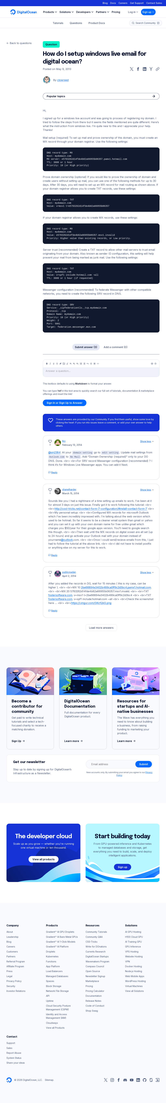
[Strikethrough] (57, 363)
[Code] (98, 363)
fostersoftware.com (60, 594)
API (47, 995)
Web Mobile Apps (134, 976)
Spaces (50, 980)
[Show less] (153, 441)
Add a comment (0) (115, 347)
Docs (113, 3)
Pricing (89, 985)
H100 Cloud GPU (134, 936)
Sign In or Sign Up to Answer (65, 402)
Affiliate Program (15, 966)
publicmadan (69, 571)
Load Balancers (54, 970)
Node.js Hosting (133, 970)
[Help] (155, 363)
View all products (43, 859)
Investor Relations (15, 990)
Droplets (50, 951)
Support (10, 1042)
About (9, 931)
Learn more (73, 740)
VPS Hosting (131, 951)
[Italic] (50, 363)
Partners (10, 956)
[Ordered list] (84, 363)
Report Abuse (13, 1052)
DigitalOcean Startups (97, 956)
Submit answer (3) (86, 347)
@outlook (67, 539)
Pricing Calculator (95, 990)
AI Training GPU (133, 941)
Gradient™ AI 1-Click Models (60, 941)
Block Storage (53, 985)
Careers (123, 3)
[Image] (64, 363)
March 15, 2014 (70, 493)
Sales (9, 1047)
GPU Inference (133, 946)
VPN (127, 961)
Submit (143, 763)
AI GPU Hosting (133, 931)
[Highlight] (67, 363)
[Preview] (152, 363)
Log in (133, 12)
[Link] (60, 363)
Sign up (148, 12)
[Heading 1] (70, 363)
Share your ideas (15, 1062)
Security (10, 985)
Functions (51, 961)
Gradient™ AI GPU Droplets (60, 931)
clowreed (63, 80)
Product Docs (97, 23)
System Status (13, 1057)
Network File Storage (57, 990)
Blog (105, 3)
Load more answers (101, 627)
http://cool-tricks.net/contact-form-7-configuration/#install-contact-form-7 (100, 508)
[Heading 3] (77, 363)
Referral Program (15, 961)
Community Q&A (94, 936)
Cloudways (52, 1022)
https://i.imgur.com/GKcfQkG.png (91, 602)
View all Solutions (134, 990)
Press (9, 970)
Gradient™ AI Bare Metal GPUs (62, 936)
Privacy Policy (14, 980)
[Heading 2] (74, 363)
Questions (76, 23)
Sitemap (49, 1079)
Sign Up (18, 740)
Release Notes (93, 1000)
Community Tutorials (96, 931)
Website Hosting (134, 956)
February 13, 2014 (72, 445)
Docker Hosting (133, 966)
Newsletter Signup (95, 976)
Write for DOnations (96, 946)
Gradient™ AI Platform (57, 946)
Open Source (93, 970)
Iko (63, 441)
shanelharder (69, 489)
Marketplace (92, 980)
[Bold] (47, 363)
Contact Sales (154, 3)
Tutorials (58, 23)
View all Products (55, 1027)
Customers (12, 951)
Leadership (12, 936)
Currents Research (96, 951)
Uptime (49, 1000)
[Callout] (91, 363)
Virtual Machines (134, 985)
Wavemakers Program (97, 961)
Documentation (94, 995)
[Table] (94, 363)
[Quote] (87, 363)
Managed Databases (57, 976)
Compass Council (95, 966)
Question (51, 44)
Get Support (137, 3)
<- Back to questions (19, 43)
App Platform (53, 966)
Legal (9, 976)
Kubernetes (52, 956)
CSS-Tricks (91, 941)
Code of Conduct (95, 1005)
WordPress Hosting (135, 980)
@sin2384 (54, 452)
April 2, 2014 (69, 575)
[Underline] (53, 363)
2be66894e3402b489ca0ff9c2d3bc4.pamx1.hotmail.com (116, 587)
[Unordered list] (81, 363)
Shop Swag (92, 1010)
